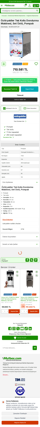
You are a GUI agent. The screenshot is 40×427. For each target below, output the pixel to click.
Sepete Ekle (14, 311)
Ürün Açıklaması (20, 182)
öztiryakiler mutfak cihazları (12, 223)
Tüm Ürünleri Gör (20, 121)
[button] (19, 314)
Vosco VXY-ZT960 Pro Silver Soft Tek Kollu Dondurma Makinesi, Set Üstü (10, 299)
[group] (20, 44)
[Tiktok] (26, 328)
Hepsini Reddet (20, 418)
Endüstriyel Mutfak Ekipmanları (16, 15)
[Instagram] (14, 328)
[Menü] (2, 5)
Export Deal (30, 89)
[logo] (9, 5)
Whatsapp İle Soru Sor (10, 108)
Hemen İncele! (20, 338)
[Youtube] (22, 328)
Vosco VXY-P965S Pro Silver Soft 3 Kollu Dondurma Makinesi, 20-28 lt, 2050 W (29, 299)
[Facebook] (10, 328)
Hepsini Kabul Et (20, 422)
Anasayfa (4, 15)
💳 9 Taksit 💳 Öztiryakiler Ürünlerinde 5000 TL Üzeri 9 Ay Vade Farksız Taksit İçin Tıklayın (19, 80)
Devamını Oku (8, 137)
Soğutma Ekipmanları (32, 15)
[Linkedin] (30, 328)
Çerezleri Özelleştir (20, 413)
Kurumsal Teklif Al (10, 89)
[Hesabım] (29, 5)
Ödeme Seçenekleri (30, 108)
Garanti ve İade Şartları (20, 244)
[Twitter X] (18, 328)
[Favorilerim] (25, 5)
